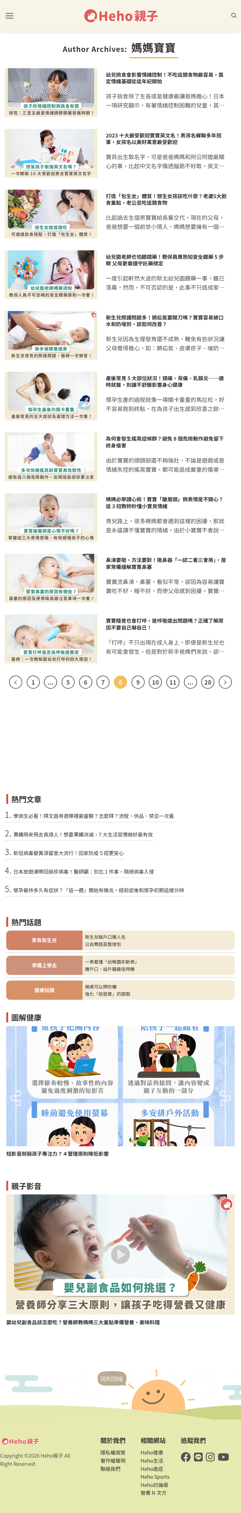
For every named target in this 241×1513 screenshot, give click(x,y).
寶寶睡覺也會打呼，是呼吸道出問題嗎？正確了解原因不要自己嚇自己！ (164, 624)
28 (207, 682)
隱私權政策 (113, 1452)
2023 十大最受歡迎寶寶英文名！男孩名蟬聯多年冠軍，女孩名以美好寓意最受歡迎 (163, 138)
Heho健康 (152, 1452)
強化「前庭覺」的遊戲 (107, 993)
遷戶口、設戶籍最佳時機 (110, 968)
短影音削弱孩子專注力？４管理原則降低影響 (57, 1153)
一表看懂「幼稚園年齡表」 (112, 961)
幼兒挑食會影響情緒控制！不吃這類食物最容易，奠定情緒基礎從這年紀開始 (164, 78)
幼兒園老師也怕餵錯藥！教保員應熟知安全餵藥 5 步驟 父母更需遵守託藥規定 (165, 260)
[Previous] (15, 682)
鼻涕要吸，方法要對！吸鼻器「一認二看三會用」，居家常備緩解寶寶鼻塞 (166, 563)
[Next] (225, 682)
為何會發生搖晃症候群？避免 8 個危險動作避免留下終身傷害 (165, 441)
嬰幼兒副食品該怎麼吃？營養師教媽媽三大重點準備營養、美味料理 (83, 1322)
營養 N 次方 (154, 1492)
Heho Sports (155, 1476)
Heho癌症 (152, 1468)
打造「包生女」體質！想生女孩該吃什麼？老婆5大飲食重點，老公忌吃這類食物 (166, 199)
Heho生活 (152, 1460)
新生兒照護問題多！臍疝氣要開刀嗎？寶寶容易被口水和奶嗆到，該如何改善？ (164, 320)
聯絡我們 (110, 1468)
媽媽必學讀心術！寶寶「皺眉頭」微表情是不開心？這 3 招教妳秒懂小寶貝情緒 (164, 502)
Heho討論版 (154, 1484)
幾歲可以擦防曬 (101, 986)
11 (172, 682)
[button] (9, 16)
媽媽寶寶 (153, 47)
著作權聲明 (113, 1460)
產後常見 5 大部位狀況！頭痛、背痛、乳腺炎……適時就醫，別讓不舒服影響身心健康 (165, 381)
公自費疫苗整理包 (103, 944)
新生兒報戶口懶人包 (105, 936)
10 (155, 682)
